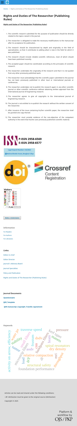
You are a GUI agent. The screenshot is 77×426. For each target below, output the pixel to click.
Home (5, 9)
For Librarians (8, 239)
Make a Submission (12, 218)
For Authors (7, 235)
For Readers (7, 232)
